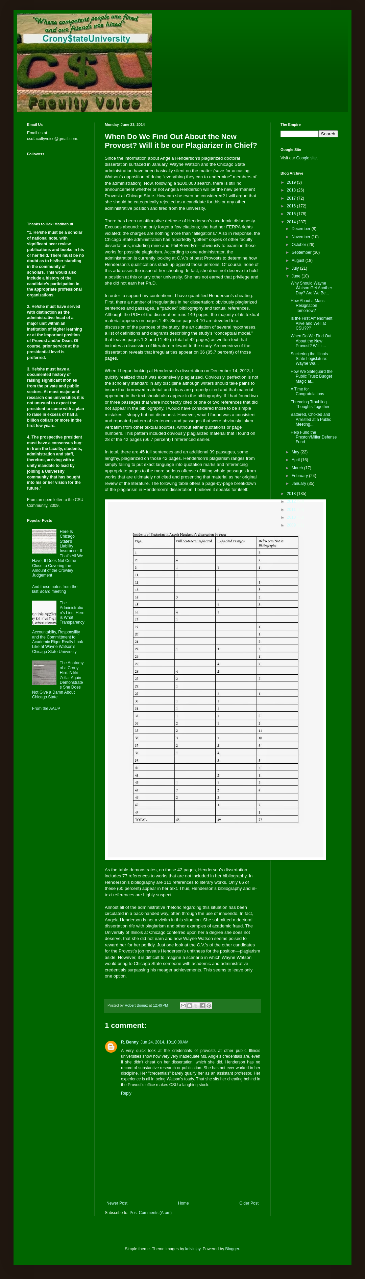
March (298, 468)
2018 (292, 190)
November (302, 236)
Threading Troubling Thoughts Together (310, 404)
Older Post (249, 1203)
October (299, 244)
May (296, 452)
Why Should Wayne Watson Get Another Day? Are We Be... (311, 288)
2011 (292, 509)
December (302, 228)
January (299, 483)
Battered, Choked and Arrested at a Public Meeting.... (311, 419)
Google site (306, 158)
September (302, 252)
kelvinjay (192, 1249)
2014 (292, 222)
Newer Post (116, 1203)
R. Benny (130, 1042)
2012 (292, 501)
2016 (292, 206)
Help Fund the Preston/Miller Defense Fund (314, 437)
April (296, 459)
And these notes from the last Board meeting (54, 589)
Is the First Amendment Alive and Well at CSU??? (311, 323)
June (296, 276)
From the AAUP (46, 708)
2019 (292, 182)
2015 (292, 213)
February (300, 475)
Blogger (232, 1249)
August (299, 260)
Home (183, 1203)
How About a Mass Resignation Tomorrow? (307, 305)
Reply (126, 1093)
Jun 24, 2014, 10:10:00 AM (165, 1042)
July (296, 268)
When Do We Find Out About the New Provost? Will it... (311, 341)
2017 (292, 198)
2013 (292, 493)
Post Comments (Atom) (150, 1212)
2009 (292, 525)
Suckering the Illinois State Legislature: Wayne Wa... (309, 359)
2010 (292, 517)
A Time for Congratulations (307, 391)
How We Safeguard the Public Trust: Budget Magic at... (312, 376)
